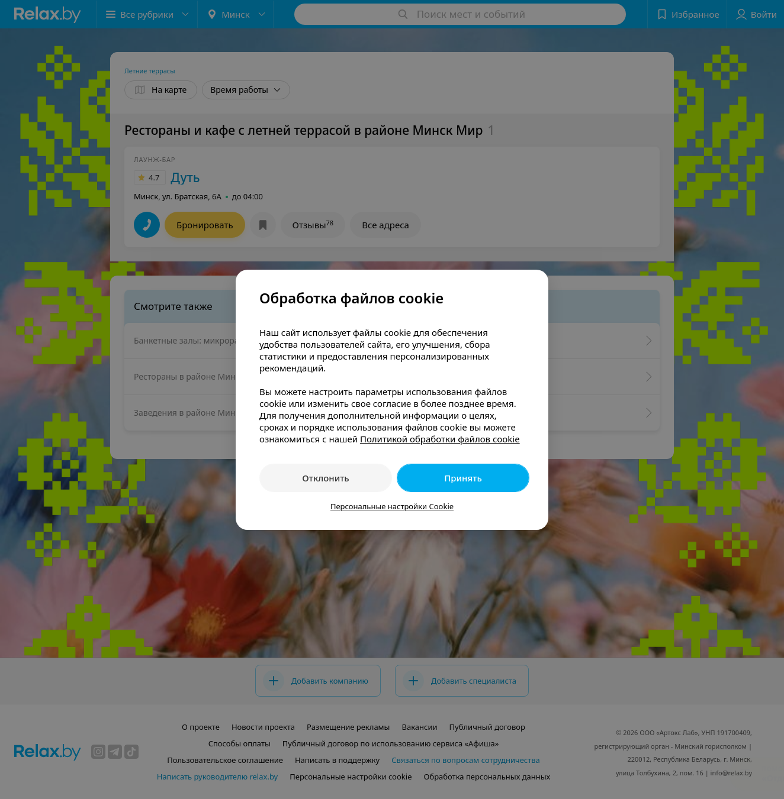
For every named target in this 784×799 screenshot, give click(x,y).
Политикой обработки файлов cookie (440, 439)
